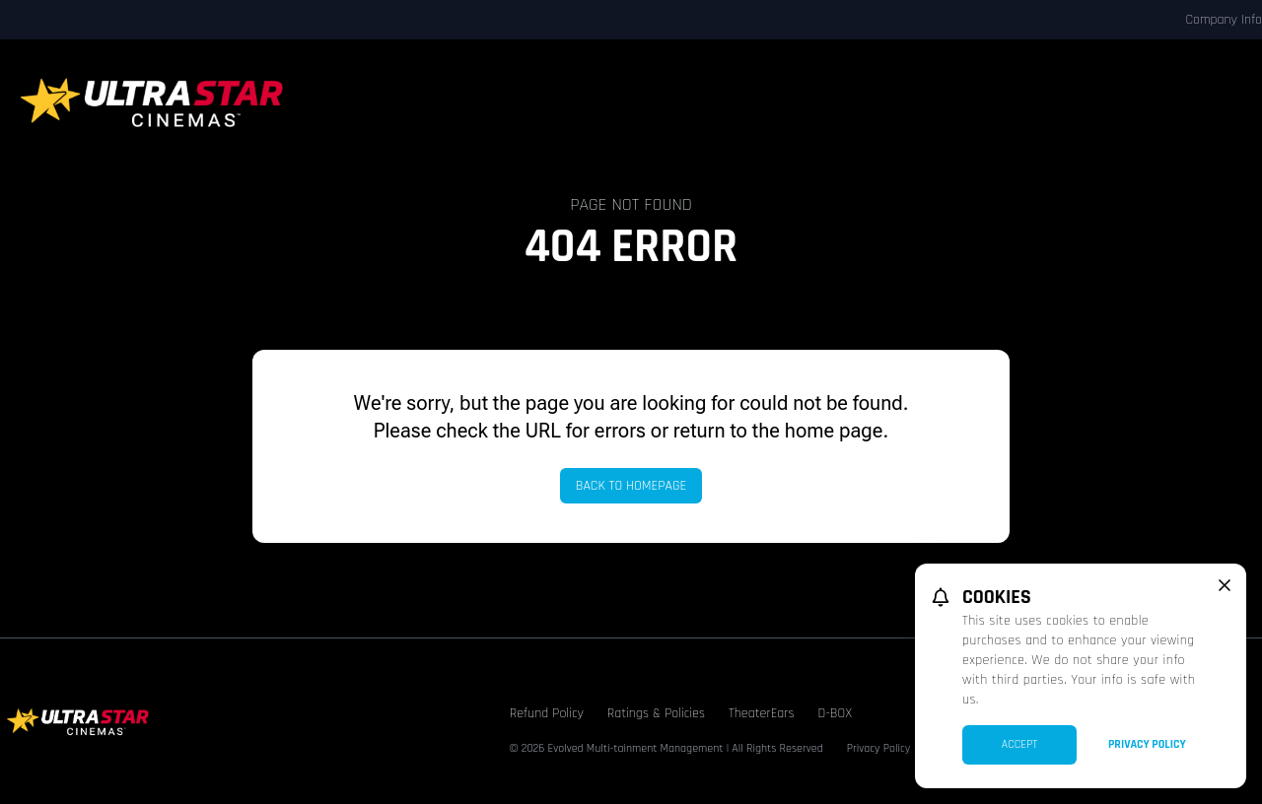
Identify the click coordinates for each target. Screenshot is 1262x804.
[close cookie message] (1224, 585)
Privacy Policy (879, 748)
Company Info (1223, 20)
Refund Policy (547, 713)
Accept (1020, 744)
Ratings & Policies (656, 713)
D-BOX (835, 713)
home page (834, 430)
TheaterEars (762, 713)
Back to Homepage (631, 486)
